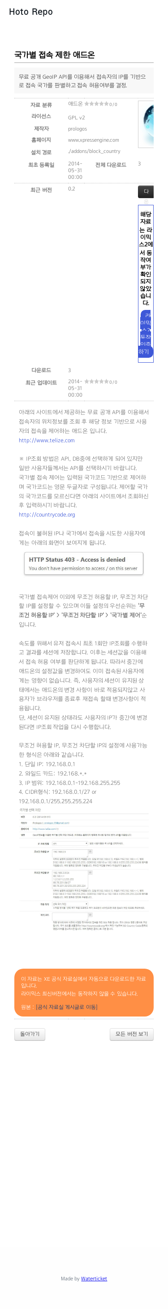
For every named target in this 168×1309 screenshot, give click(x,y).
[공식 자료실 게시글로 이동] (67, 1007)
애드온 (75, 104)
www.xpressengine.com (93, 140)
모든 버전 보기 (132, 1034)
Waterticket (94, 1278)
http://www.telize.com (47, 440)
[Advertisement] (84, 1136)
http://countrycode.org (47, 515)
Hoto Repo (31, 11)
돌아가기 (29, 1034)
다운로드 (146, 193)
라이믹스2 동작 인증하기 (144, 334)
